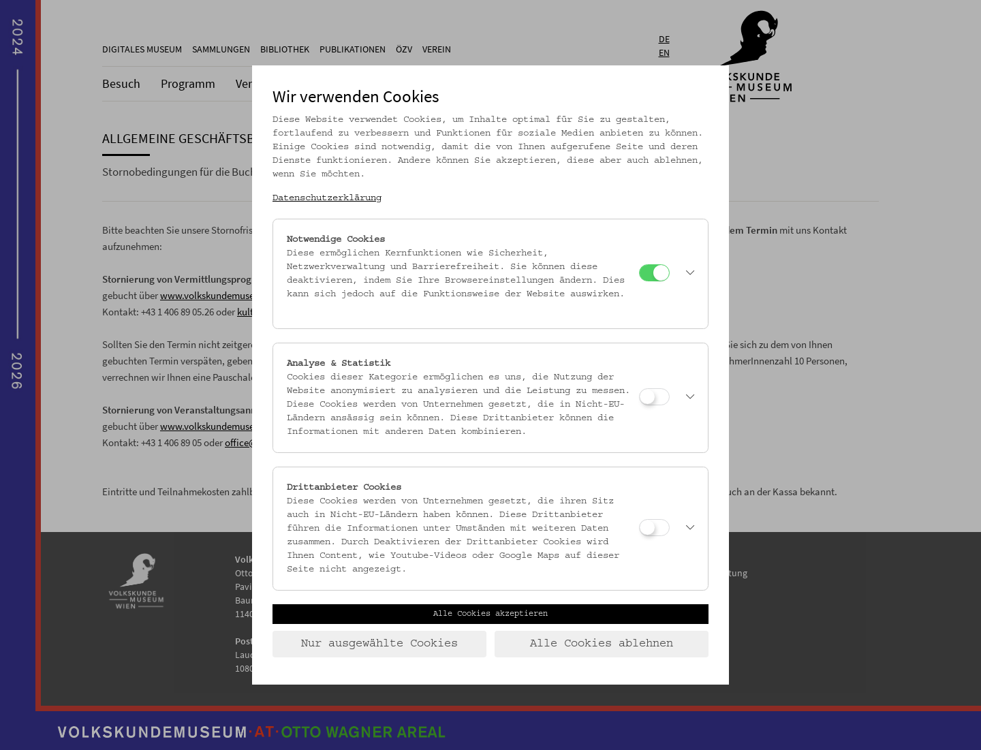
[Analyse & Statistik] (654, 396)
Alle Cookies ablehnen (601, 644)
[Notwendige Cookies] (654, 272)
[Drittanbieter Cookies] (654, 527)
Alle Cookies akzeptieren (490, 613)
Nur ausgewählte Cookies (379, 644)
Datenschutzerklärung (327, 198)
